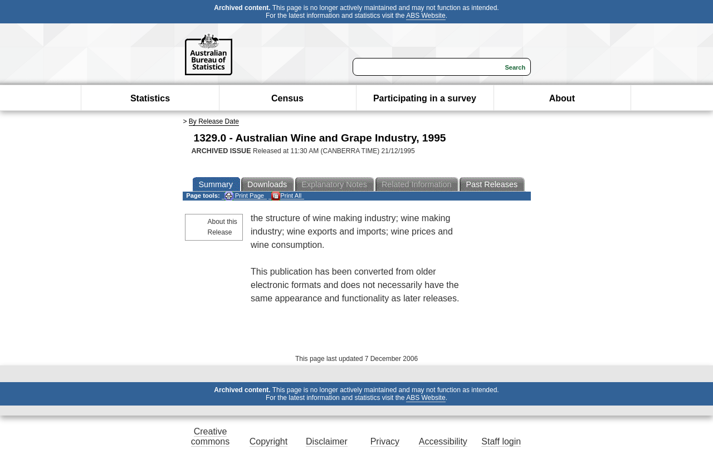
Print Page (244, 195)
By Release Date (214, 121)
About (562, 98)
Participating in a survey (424, 98)
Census (287, 98)
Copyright (268, 441)
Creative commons (210, 436)
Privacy (384, 441)
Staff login (501, 441)
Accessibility (443, 441)
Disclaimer (327, 441)
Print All (286, 195)
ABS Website (425, 15)
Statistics (150, 98)
